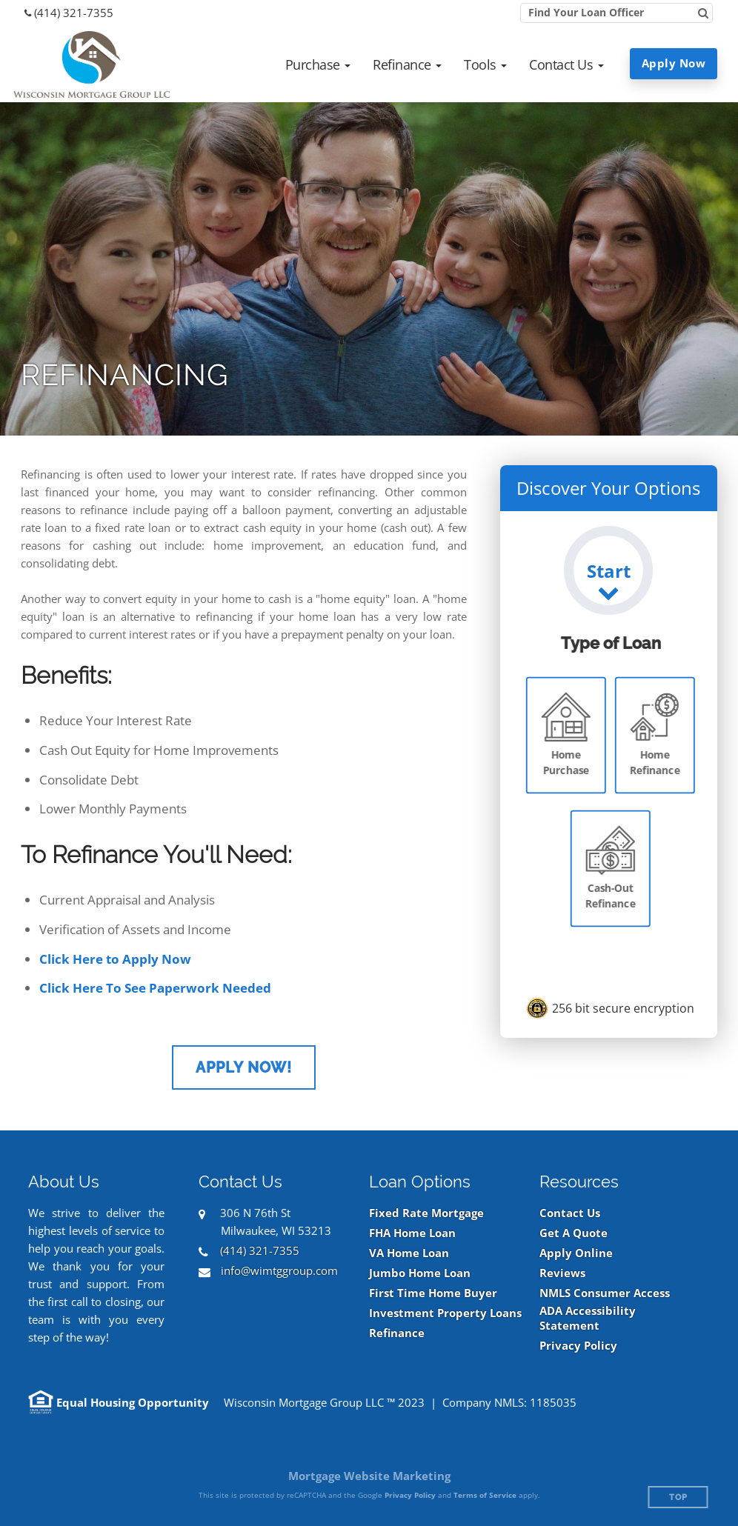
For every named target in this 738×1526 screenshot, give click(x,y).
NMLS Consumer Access (604, 1293)
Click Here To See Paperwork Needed (155, 987)
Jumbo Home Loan (420, 1273)
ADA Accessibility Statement (587, 1318)
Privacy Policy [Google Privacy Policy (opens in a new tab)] (410, 1495)
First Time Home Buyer (433, 1293)
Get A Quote (573, 1233)
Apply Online (576, 1253)
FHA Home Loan (412, 1233)
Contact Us (569, 1213)
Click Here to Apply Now (115, 958)
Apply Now (674, 63)
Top (678, 1497)
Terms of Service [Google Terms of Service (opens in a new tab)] (484, 1495)
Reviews (562, 1273)
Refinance (397, 1333)
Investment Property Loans (445, 1313)
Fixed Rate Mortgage (426, 1213)
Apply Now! (244, 1067)
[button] (318, 64)
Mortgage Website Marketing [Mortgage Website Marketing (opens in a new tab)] (369, 1475)
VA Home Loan (409, 1253)
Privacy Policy (578, 1346)
